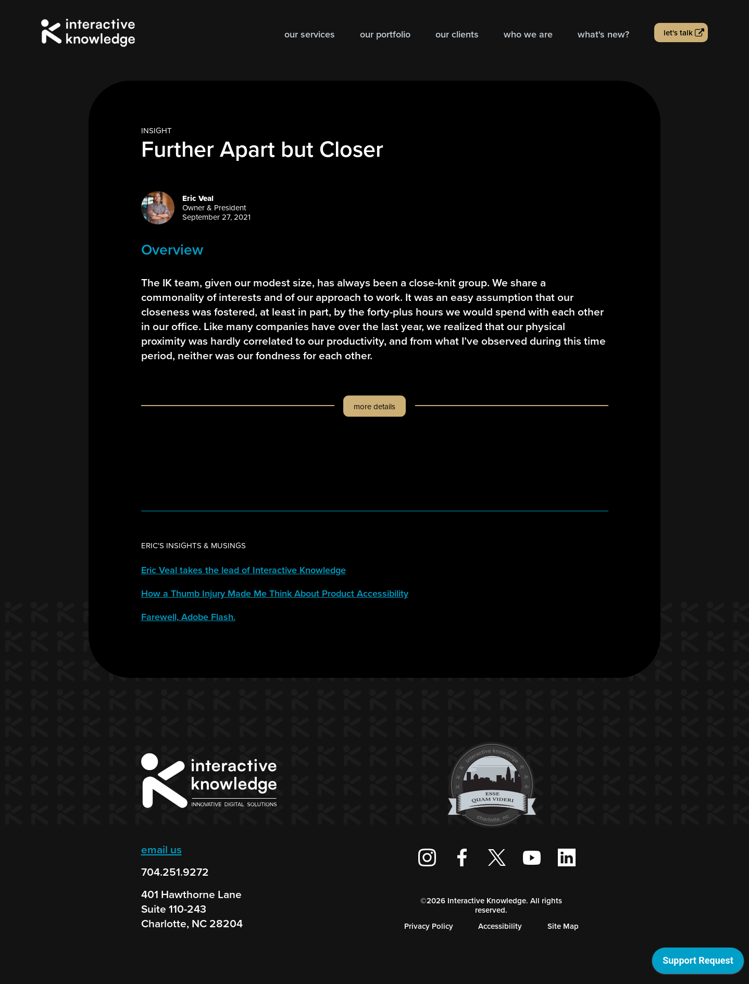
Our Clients (457, 34)
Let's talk (678, 33)
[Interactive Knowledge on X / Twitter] (497, 857)
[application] (698, 963)
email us (161, 849)
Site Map (563, 926)
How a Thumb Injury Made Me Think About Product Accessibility (274, 593)
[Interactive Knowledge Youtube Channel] (532, 857)
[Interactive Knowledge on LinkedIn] (567, 857)
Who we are (528, 34)
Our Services (309, 34)
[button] (374, 416)
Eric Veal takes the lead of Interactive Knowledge (243, 570)
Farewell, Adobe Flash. (188, 617)
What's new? (603, 34)
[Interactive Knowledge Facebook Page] (462, 857)
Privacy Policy (428, 926)
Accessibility (500, 926)
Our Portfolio (385, 34)
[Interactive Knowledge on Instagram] (427, 857)
